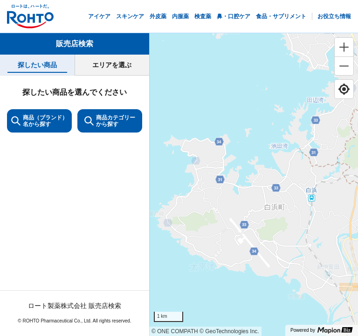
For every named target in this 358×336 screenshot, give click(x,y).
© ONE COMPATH (174, 331)
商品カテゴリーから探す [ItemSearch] (109, 120)
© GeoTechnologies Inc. (229, 331)
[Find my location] (344, 89)
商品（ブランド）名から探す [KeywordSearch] (39, 120)
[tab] (37, 65)
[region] (253, 184)
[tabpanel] (74, 206)
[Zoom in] (344, 47)
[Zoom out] (344, 65)
